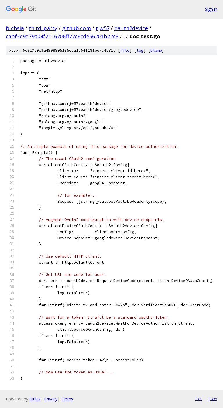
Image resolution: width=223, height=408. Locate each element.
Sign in (211, 9)
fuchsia (15, 28)
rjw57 (102, 28)
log (139, 50)
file (125, 50)
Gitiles (35, 399)
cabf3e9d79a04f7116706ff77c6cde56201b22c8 (62, 36)
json (212, 398)
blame (156, 50)
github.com (76, 28)
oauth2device (131, 28)
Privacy (50, 399)
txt (198, 398)
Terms (67, 399)
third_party (43, 28)
